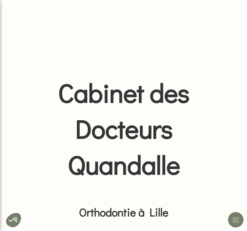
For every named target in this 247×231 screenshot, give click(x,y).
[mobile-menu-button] (236, 220)
